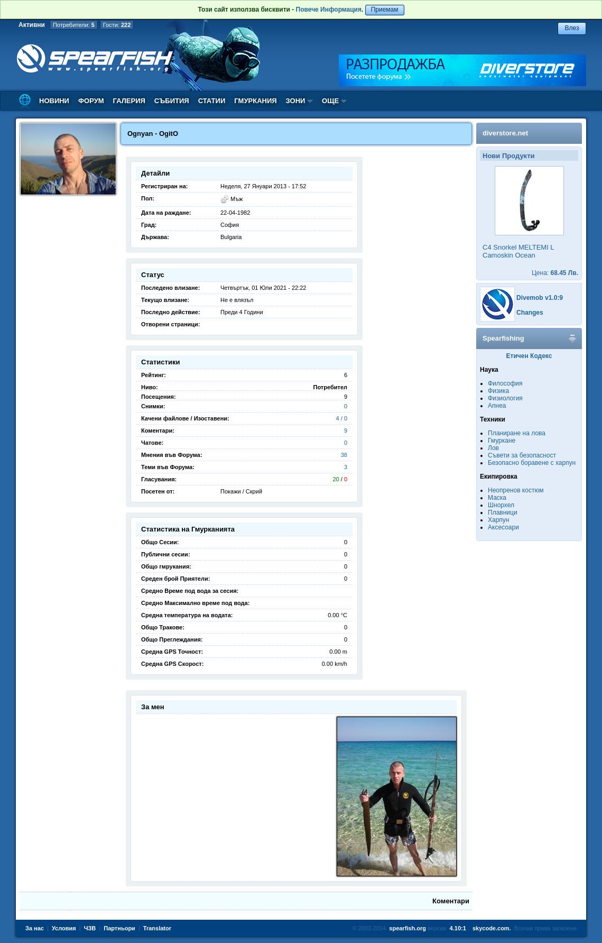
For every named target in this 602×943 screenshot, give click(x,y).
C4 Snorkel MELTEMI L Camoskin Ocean (518, 251)
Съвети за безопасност (522, 455)
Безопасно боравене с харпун (532, 462)
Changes (529, 312)
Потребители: (74, 25)
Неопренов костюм (516, 490)
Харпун (498, 520)
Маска (497, 497)
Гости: (117, 25)
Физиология (505, 398)
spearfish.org (407, 928)
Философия (505, 383)
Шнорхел (501, 505)
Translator (157, 928)
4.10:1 (458, 928)
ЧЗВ (90, 928)
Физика (498, 391)
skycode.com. (492, 928)
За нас (34, 928)
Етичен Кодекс (529, 356)
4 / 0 (341, 418)
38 (344, 455)
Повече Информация (329, 9)
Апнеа (497, 405)
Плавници (502, 512)
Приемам (385, 9)
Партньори (119, 928)
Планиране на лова (516, 433)
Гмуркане (501, 440)
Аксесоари (503, 527)
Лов (493, 448)
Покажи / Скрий (241, 491)
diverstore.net (505, 133)
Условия (64, 928)
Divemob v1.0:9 (539, 297)
